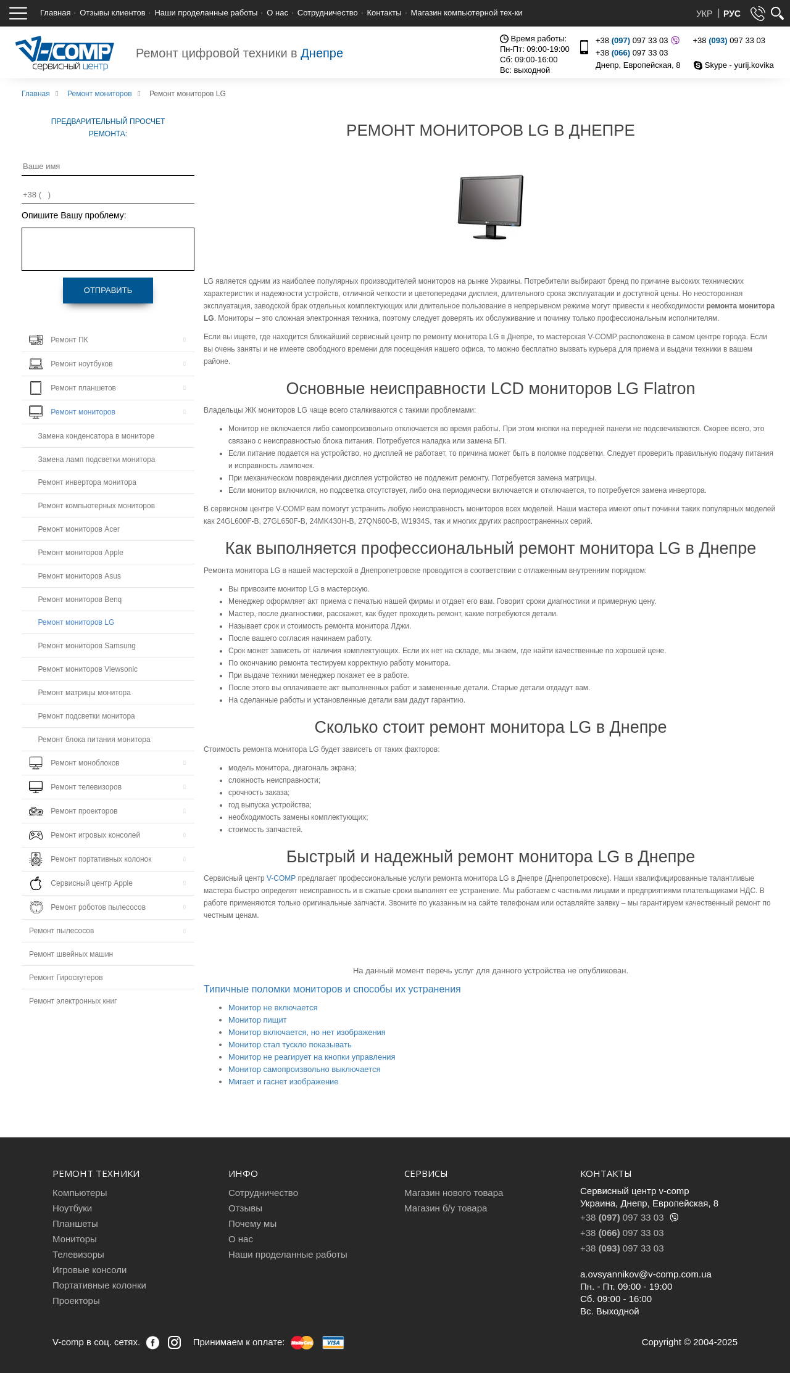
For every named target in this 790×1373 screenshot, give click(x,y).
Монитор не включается (273, 1007)
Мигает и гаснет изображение (283, 1081)
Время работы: (533, 38)
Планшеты (75, 1223)
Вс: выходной (525, 70)
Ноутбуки (72, 1208)
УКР (705, 14)
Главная (55, 12)
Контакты (384, 12)
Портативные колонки (99, 1285)
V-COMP (281, 878)
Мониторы (74, 1239)
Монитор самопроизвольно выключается (304, 1069)
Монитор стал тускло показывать (290, 1044)
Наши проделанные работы (205, 12)
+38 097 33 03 (636, 40)
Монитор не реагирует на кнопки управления (312, 1057)
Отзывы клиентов (112, 12)
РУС (732, 14)
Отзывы (245, 1208)
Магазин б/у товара (445, 1208)
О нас (277, 12)
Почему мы (252, 1223)
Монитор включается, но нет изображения (307, 1032)
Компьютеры (79, 1192)
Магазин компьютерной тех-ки (466, 12)
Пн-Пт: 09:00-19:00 (535, 49)
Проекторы (76, 1300)
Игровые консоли (89, 1269)
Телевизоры (78, 1254)
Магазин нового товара (453, 1192)
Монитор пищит (257, 1020)
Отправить (108, 290)
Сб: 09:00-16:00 (528, 59)
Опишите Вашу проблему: (74, 215)
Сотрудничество (327, 12)
